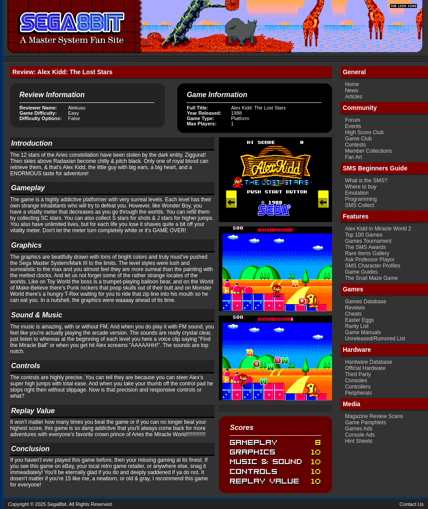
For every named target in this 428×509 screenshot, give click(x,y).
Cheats (353, 314)
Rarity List (356, 326)
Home (352, 84)
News (351, 90)
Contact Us (412, 504)
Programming (361, 199)
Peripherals (358, 393)
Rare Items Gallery (367, 253)
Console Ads (359, 435)
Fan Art (353, 157)
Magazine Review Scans (374, 416)
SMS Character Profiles (372, 266)
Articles (353, 97)
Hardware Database (368, 362)
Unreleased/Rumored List (375, 339)
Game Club (358, 139)
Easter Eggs (359, 320)
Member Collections (368, 151)
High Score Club (364, 132)
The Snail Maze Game (371, 278)
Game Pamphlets (365, 422)
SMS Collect (359, 205)
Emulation (356, 193)
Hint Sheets (358, 441)
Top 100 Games (363, 235)
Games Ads (358, 429)
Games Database (365, 301)
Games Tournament (368, 241)
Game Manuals (363, 332)
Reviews (355, 308)
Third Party (358, 374)
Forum (352, 120)
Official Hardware (365, 368)
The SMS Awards (365, 247)
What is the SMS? (366, 180)
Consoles (356, 380)
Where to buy (360, 187)
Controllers (358, 387)
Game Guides (361, 272)
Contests (355, 145)
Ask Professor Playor (369, 259)
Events (353, 126)
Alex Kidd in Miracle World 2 (378, 229)
